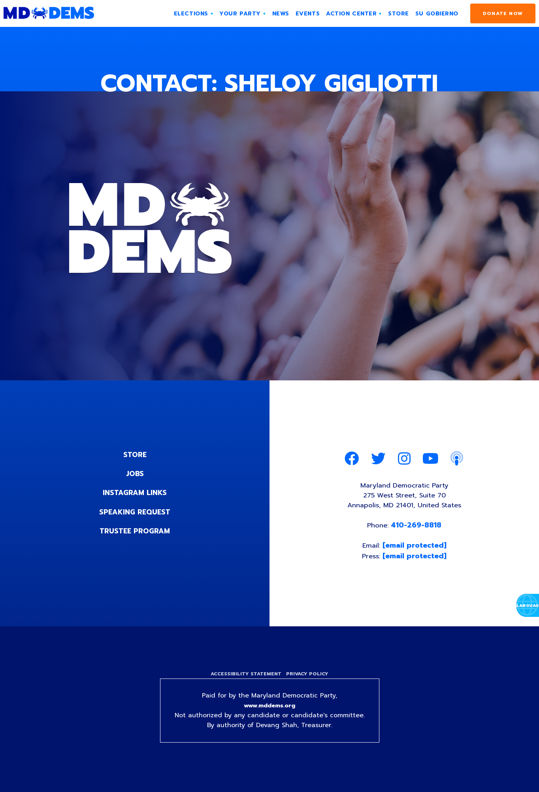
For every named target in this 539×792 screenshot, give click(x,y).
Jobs (135, 473)
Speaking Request (135, 511)
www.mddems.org (269, 711)
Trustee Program (135, 530)
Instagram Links (135, 492)
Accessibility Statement (244, 678)
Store (135, 454)
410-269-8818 (417, 528)
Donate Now (503, 13)
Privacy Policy (308, 678)
